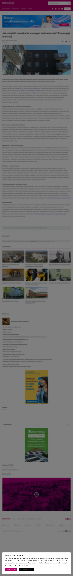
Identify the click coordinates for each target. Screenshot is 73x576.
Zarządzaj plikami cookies (26, 569)
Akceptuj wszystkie (11, 569)
